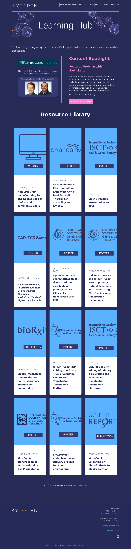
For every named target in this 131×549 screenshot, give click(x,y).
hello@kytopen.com (111, 526)
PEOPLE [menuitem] (98, 5)
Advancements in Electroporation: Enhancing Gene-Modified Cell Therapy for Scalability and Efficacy (64, 195)
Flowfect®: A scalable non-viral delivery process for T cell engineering (64, 461)
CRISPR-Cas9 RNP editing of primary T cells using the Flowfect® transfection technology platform (100, 377)
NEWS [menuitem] (91, 5)
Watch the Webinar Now (81, 102)
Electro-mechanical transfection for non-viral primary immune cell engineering (30, 381)
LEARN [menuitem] (106, 5)
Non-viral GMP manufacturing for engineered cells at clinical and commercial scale (30, 198)
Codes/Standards (112, 531)
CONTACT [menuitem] (115, 5)
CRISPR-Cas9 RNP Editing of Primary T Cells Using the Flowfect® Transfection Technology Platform (64, 377)
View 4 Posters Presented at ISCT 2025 (100, 202)
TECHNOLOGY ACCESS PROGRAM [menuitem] (73, 5)
